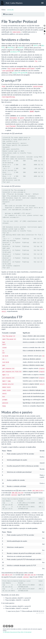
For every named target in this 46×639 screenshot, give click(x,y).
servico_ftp (10, 9)
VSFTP (35, 45)
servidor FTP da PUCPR (19, 73)
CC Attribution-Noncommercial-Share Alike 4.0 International (17, 632)
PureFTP (20, 47)
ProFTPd (10, 47)
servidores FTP (15, 52)
